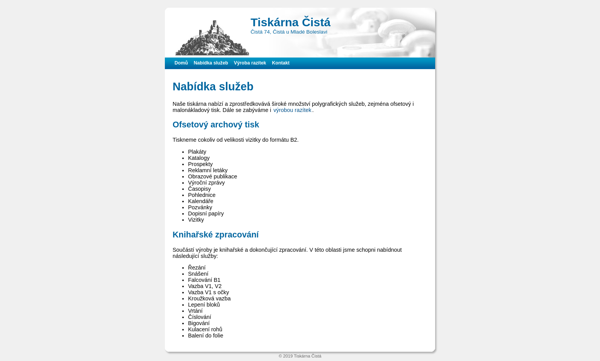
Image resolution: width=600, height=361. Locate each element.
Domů (181, 63)
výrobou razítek (292, 110)
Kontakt (281, 63)
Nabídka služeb (211, 63)
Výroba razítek (250, 63)
